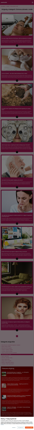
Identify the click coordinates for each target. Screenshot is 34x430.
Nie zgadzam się (20, 427)
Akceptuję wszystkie (29, 427)
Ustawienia (13, 427)
